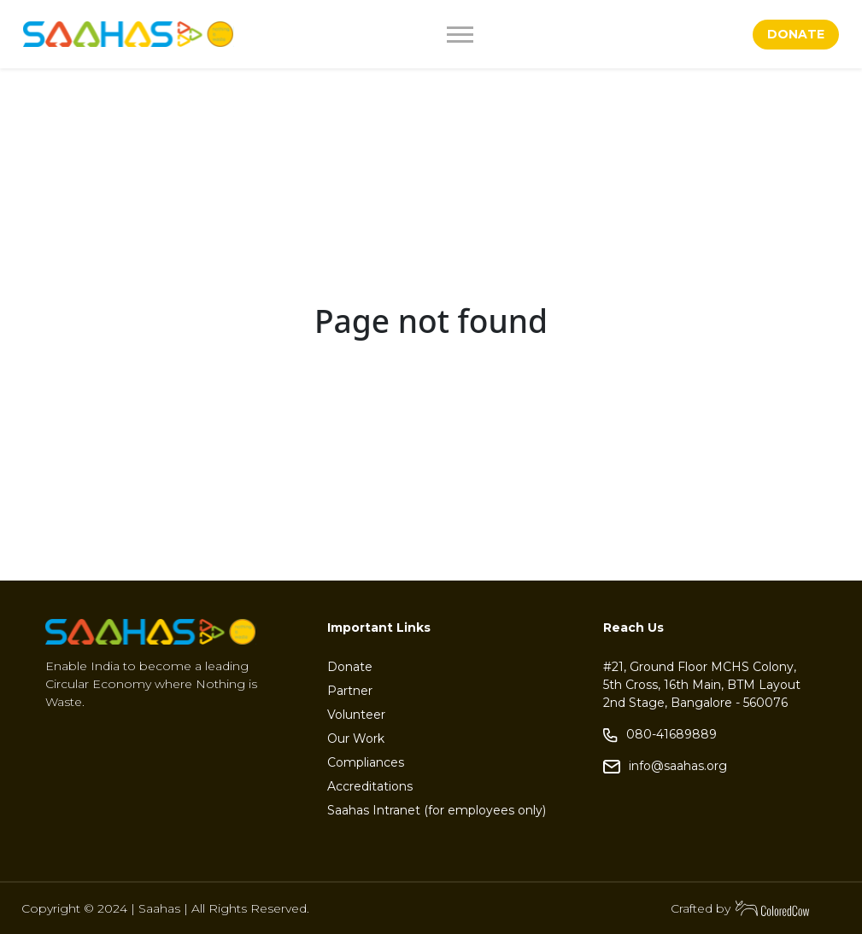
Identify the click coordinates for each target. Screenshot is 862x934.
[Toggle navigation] (500, 34)
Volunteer (356, 714)
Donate (349, 666)
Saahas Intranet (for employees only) (436, 810)
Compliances (365, 762)
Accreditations (370, 786)
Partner (349, 690)
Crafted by (741, 908)
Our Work (355, 738)
